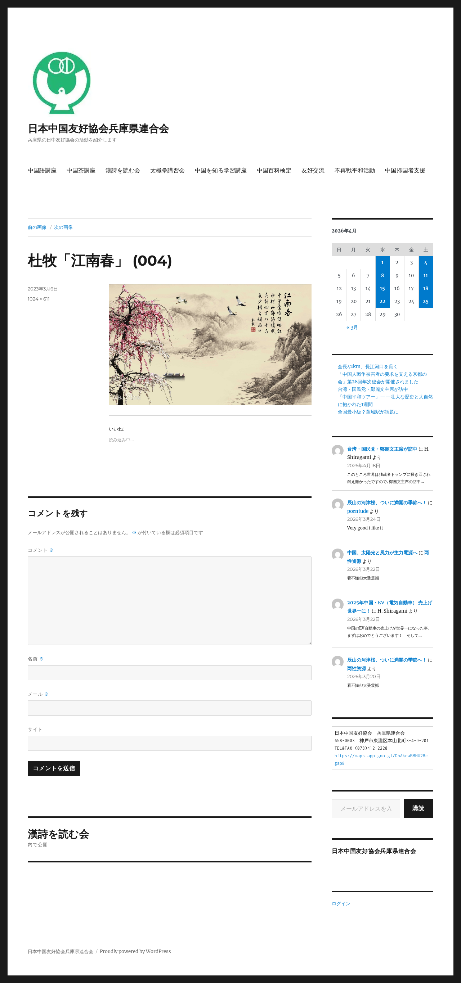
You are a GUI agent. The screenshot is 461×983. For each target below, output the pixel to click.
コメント (41, 550)
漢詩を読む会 (123, 170)
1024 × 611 (39, 299)
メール (38, 694)
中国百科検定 (274, 170)
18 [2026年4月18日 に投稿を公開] (425, 288)
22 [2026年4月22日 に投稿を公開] (382, 301)
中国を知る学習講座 (221, 170)
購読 (418, 808)
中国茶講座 (81, 170)
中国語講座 (42, 170)
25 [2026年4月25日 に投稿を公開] (426, 301)
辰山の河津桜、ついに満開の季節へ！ (387, 503)
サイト (35, 729)
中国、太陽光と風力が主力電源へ (382, 553)
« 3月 (352, 327)
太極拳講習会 (167, 170)
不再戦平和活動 (355, 170)
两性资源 (356, 669)
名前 (36, 659)
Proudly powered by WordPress (135, 951)
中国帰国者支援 (405, 170)
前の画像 (37, 227)
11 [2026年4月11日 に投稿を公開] (426, 275)
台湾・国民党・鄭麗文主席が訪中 (373, 389)
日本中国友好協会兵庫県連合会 (98, 128)
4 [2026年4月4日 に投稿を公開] (426, 263)
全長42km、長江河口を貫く (368, 367)
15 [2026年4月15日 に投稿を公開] (382, 288)
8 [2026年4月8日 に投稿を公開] (382, 275)
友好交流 (313, 170)
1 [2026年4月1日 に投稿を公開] (382, 263)
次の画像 (63, 227)
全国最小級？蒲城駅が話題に (368, 412)
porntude (357, 511)
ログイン (341, 904)
